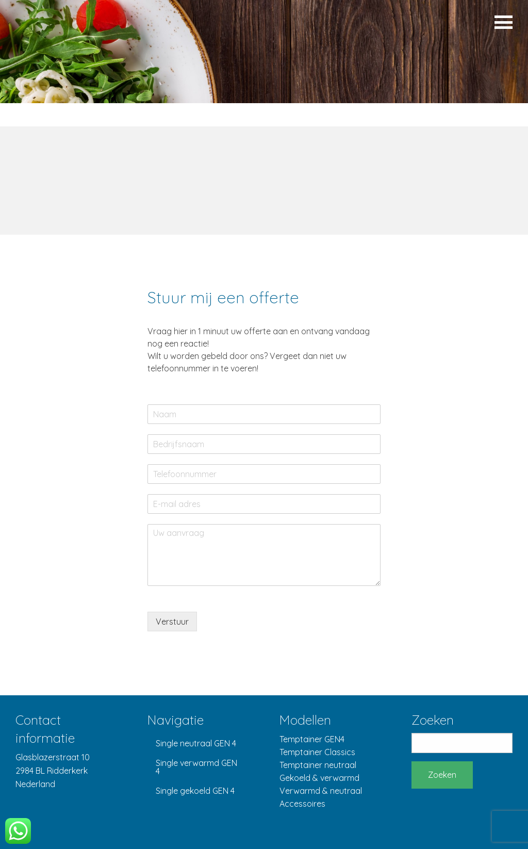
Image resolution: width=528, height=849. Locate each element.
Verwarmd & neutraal (320, 791)
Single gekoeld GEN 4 (195, 791)
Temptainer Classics (317, 752)
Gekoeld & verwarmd (319, 778)
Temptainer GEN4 (311, 739)
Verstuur (172, 621)
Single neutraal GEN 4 (196, 743)
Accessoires (302, 803)
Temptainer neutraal (317, 765)
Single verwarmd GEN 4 (196, 767)
